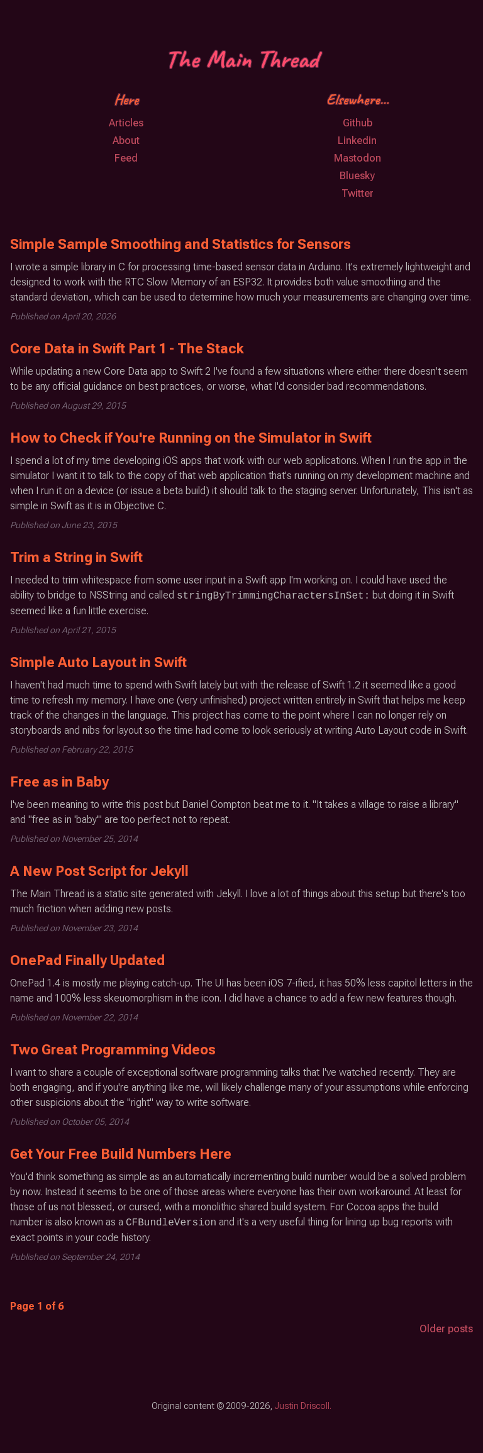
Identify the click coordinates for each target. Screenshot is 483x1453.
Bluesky (357, 176)
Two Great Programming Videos (113, 1050)
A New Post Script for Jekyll (99, 871)
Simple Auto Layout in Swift (98, 662)
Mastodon (357, 158)
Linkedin (357, 140)
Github (357, 123)
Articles (126, 123)
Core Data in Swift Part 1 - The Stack (127, 348)
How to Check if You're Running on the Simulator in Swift (191, 438)
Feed (126, 158)
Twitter (357, 193)
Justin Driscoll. (302, 1406)
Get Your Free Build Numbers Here (120, 1154)
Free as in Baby (59, 782)
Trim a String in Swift (76, 557)
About (126, 140)
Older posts (446, 1329)
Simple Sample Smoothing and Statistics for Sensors (180, 244)
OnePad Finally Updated (87, 960)
